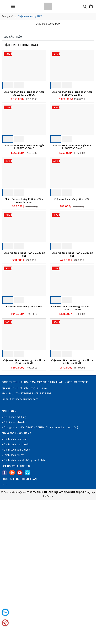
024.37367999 (24, 454)
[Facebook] (4, 533)
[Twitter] (12, 533)
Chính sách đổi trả (13, 515)
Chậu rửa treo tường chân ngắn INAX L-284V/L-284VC (72, 167)
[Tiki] (27, 533)
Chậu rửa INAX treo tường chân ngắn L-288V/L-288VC (72, 103)
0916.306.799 (43, 454)
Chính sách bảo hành (15, 500)
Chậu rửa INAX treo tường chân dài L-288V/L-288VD (72, 422)
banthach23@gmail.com (24, 460)
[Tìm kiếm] (85, 6)
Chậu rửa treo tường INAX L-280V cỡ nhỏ (72, 295)
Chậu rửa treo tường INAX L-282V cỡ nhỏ (24, 295)
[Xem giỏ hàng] (91, 6)
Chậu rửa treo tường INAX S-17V (24, 357)
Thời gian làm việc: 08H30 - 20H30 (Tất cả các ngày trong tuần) (40, 488)
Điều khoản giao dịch (15, 483)
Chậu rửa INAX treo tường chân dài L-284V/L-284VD (24, 422)
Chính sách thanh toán (16, 505)
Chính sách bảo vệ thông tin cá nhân (24, 521)
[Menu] (13, 6)
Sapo (50, 556)
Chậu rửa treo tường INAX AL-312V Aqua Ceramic (24, 231)
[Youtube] (20, 533)
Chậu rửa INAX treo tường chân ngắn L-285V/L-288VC (24, 167)
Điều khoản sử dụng (14, 478)
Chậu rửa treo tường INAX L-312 (72, 229)
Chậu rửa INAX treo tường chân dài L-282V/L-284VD (72, 359)
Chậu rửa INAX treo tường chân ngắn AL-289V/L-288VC (24, 103)
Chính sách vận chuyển (16, 510)
